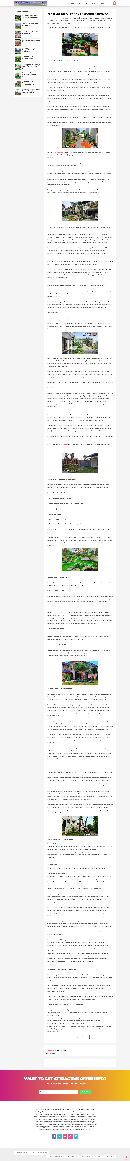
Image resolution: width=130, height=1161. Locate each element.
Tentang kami (72, 1156)
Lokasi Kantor (85, 1156)
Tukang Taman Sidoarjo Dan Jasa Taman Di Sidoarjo (31, 66)
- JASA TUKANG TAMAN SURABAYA (37, 1153)
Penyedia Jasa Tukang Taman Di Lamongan (78, 13)
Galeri (103, 3)
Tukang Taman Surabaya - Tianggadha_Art (28, 83)
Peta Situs (97, 1156)
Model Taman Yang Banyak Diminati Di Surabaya (29, 50)
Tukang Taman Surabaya (56, 1156)
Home (72, 3)
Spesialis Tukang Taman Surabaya (31, 41)
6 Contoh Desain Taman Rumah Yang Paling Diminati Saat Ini (31, 91)
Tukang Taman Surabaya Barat (28, 57)
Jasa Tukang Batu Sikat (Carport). (31, 33)
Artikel (79, 3)
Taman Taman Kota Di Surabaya (30, 24)
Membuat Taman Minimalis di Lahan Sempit (29, 74)
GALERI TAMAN (63, 444)
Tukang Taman (90, 3)
